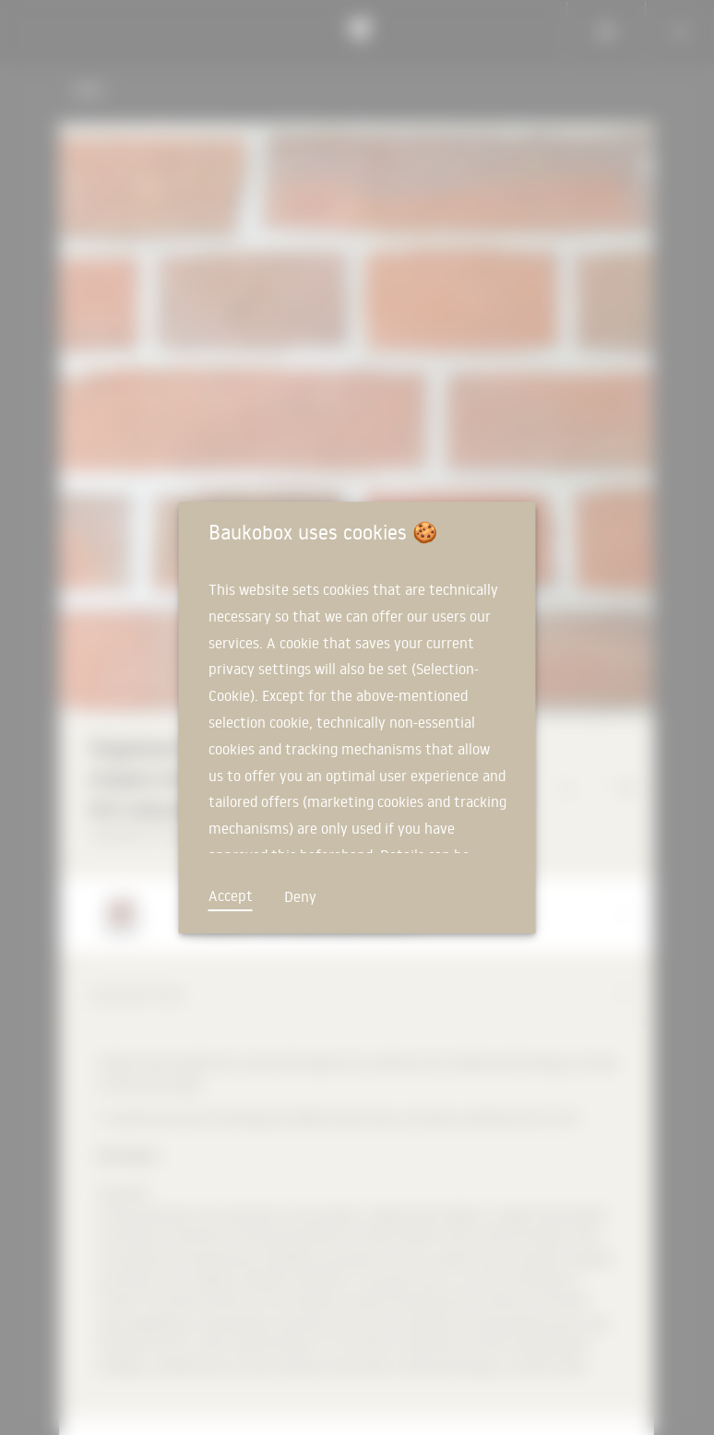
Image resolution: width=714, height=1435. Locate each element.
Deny (300, 896)
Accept (230, 895)
